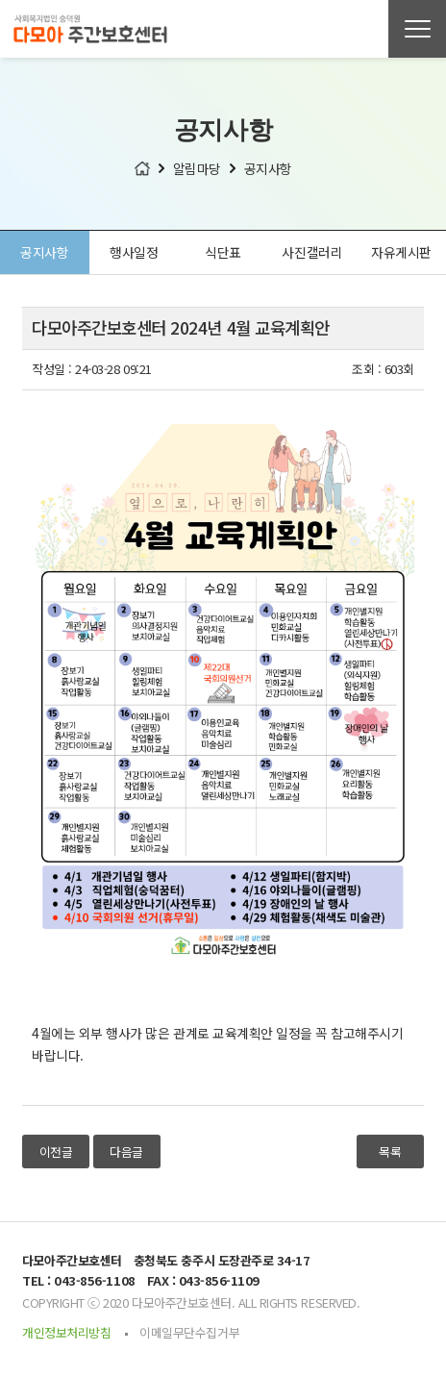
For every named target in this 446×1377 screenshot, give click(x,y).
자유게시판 (401, 253)
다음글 (126, 1152)
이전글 (56, 1152)
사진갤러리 (312, 253)
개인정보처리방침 (66, 1333)
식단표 (223, 253)
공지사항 (44, 253)
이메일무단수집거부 (189, 1333)
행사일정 (134, 253)
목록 (390, 1152)
